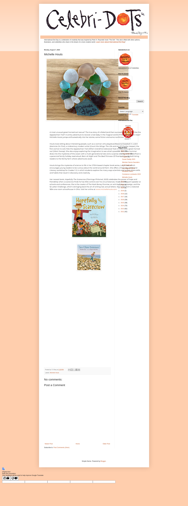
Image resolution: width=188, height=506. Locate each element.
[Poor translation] (14, 478)
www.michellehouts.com (106, 189)
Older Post (106, 444)
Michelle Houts (54, 372)
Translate (132, 115)
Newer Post (49, 444)
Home (78, 444)
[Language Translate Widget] (131, 111)
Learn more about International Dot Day (110, 42)
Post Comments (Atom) (61, 447)
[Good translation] (6, 478)
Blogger (103, 461)
